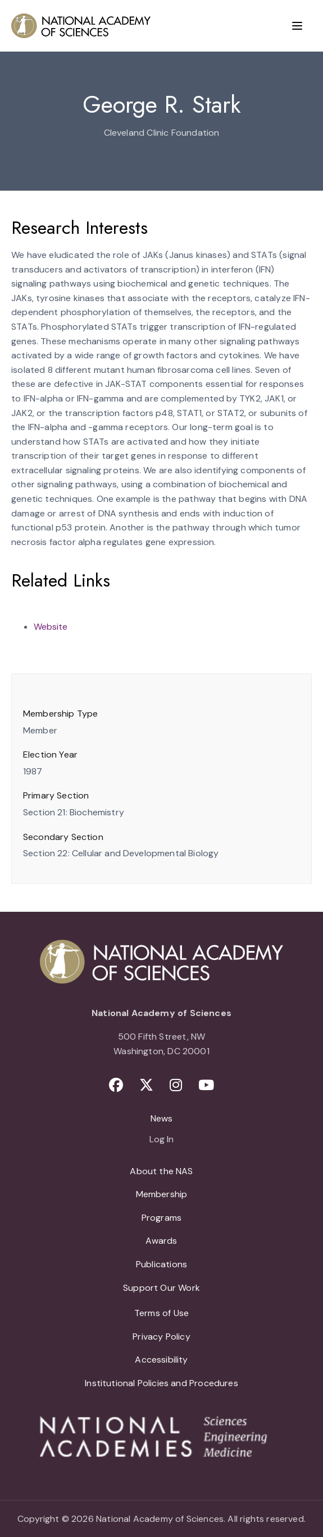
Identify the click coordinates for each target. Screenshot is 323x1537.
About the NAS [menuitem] (161, 1171)
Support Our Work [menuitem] (161, 1288)
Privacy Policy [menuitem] (161, 1336)
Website (50, 627)
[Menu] (297, 25)
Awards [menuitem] (161, 1241)
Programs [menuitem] (161, 1218)
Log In (161, 1140)
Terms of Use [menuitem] (161, 1313)
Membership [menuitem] (162, 1194)
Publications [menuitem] (161, 1264)
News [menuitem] (162, 1118)
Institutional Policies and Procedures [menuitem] (161, 1383)
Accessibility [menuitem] (161, 1359)
